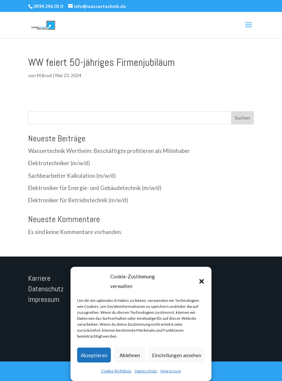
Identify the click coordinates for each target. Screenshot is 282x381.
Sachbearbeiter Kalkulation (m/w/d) (72, 175)
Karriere (39, 278)
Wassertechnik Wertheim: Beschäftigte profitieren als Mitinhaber (109, 150)
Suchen (242, 117)
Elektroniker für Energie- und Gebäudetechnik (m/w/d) (95, 187)
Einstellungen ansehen (176, 355)
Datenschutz (146, 370)
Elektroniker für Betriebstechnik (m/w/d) (78, 200)
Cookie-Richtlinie (116, 370)
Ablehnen (129, 355)
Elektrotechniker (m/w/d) (59, 163)
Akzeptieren (94, 355)
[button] (201, 281)
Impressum (171, 370)
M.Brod (44, 75)
